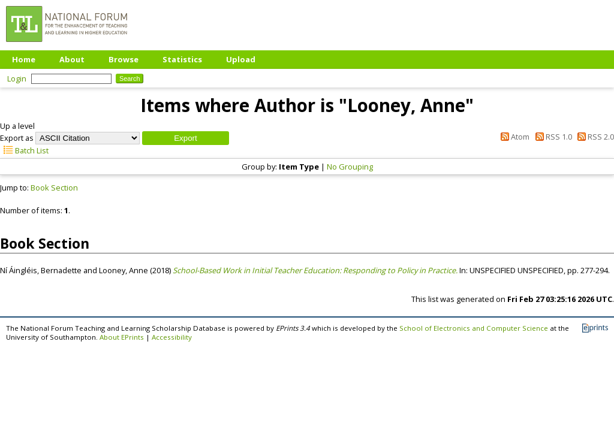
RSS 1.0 (551, 136)
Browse (124, 59)
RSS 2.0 (594, 136)
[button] (185, 138)
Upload (240, 59)
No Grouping (350, 166)
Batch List (24, 150)
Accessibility (172, 337)
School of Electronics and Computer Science (473, 328)
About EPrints (122, 337)
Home (23, 59)
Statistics (182, 59)
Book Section (54, 187)
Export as (17, 137)
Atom (513, 136)
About (72, 59)
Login (16, 78)
